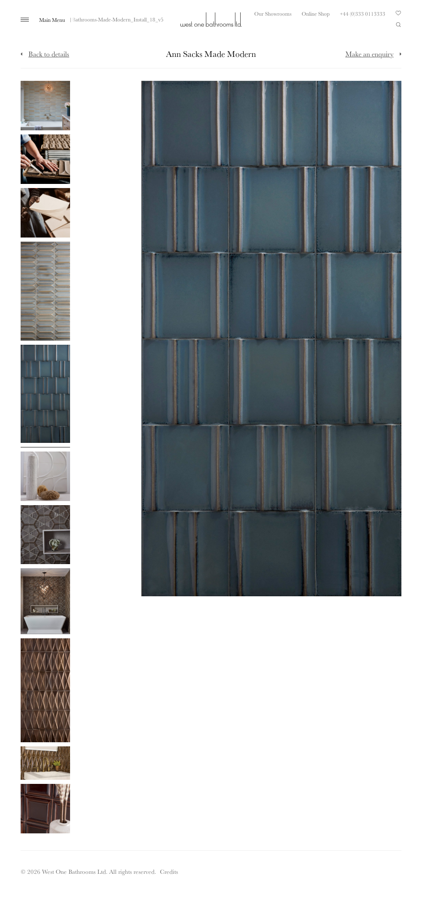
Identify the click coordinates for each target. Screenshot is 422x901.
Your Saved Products (398, 15)
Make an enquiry (369, 54)
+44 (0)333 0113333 (362, 13)
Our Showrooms (272, 13)
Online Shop (316, 13)
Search (398, 25)
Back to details (48, 54)
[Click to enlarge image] (45, 105)
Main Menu (52, 20)
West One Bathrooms (211, 19)
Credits (169, 871)
